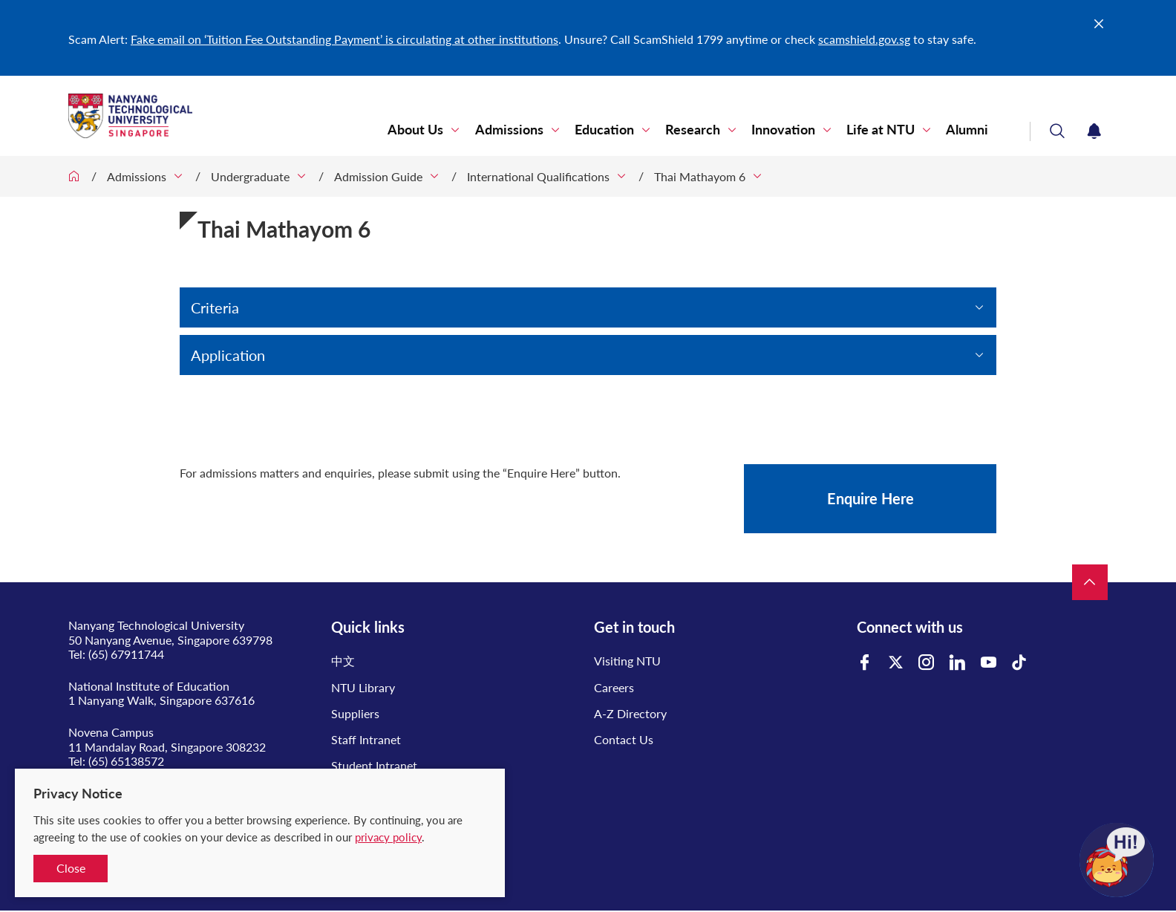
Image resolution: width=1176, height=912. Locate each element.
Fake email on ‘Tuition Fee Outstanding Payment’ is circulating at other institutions (344, 39)
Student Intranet (374, 765)
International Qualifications (538, 176)
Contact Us (623, 739)
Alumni (968, 129)
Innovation (785, 129)
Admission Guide (378, 176)
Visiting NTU (627, 661)
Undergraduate (250, 176)
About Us (421, 129)
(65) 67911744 (126, 654)
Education (608, 129)
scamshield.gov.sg (864, 39)
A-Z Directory (630, 713)
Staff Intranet (366, 739)
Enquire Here (870, 498)
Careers (614, 687)
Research (695, 129)
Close (70, 868)
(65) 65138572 (126, 761)
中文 (343, 661)
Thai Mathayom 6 (699, 176)
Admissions (514, 129)
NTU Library (363, 687)
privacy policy (388, 837)
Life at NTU (882, 129)
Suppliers (355, 713)
